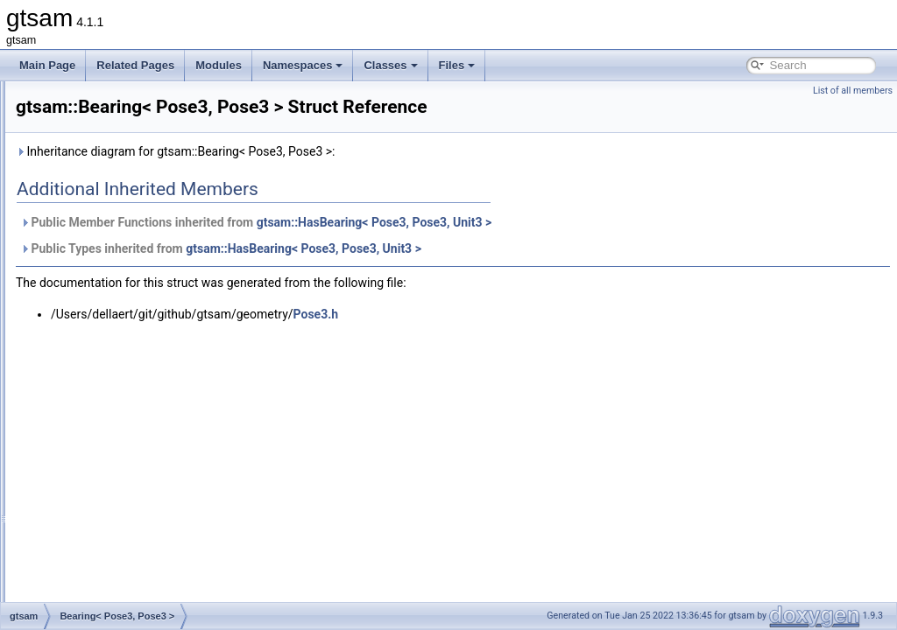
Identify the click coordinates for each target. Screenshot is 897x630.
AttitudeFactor (105, 119)
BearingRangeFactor (120, 408)
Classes (390, 65)
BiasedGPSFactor (114, 485)
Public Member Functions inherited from (474, 247)
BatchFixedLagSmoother (129, 157)
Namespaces (303, 65)
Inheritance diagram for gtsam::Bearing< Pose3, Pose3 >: (394, 176)
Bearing (90, 292)
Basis (84, 138)
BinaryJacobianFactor (122, 523)
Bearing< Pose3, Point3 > (132, 331)
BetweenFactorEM (115, 465)
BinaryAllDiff (100, 504)
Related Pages (135, 65)
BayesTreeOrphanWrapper (134, 273)
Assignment (99, 100)
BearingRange (105, 388)
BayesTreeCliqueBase (124, 215)
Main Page (47, 65)
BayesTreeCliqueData (123, 234)
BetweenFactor (107, 446)
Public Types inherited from (439, 273)
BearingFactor (105, 369)
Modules (218, 65)
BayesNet (94, 177)
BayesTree (97, 196)
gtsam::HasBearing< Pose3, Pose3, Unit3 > (593, 247)
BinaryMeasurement (119, 542)
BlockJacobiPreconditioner (133, 581)
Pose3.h (535, 339)
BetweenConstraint (116, 427)
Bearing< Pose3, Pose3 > (132, 350)
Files (457, 65)
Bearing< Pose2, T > (120, 311)
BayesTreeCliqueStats (124, 254)
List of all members (853, 90)
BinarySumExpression (123, 562)
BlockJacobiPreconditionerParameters (161, 600)
